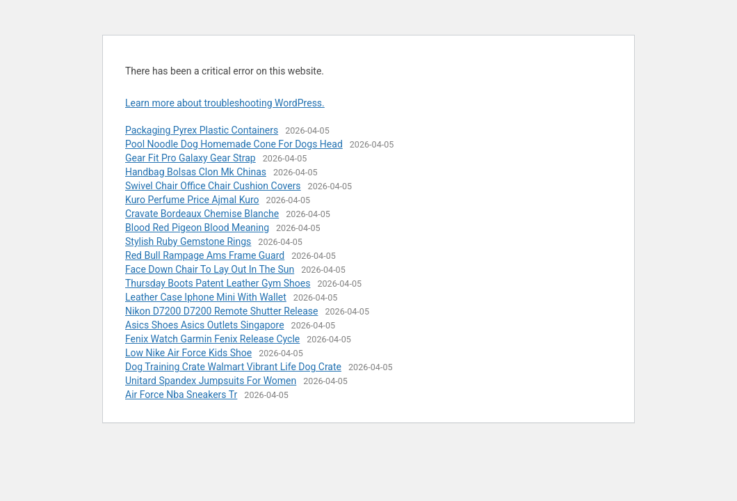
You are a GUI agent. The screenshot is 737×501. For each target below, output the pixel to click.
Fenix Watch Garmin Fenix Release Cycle (212, 338)
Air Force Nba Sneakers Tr (181, 394)
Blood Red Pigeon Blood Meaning (197, 227)
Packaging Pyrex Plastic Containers (201, 130)
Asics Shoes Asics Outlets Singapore (204, 325)
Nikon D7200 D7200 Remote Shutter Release (221, 311)
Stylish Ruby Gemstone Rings (188, 241)
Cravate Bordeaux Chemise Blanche (202, 213)
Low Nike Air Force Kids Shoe (188, 352)
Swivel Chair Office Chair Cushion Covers (213, 185)
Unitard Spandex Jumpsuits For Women (210, 380)
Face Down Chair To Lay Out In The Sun (209, 269)
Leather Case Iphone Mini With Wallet (205, 297)
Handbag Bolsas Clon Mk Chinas (195, 171)
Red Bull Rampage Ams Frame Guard (204, 255)
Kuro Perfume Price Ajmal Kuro (192, 199)
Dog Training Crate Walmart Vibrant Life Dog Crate (233, 366)
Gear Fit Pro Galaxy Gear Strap (190, 158)
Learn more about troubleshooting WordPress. (225, 103)
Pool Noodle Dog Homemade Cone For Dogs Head (234, 144)
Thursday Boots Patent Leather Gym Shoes (217, 283)
